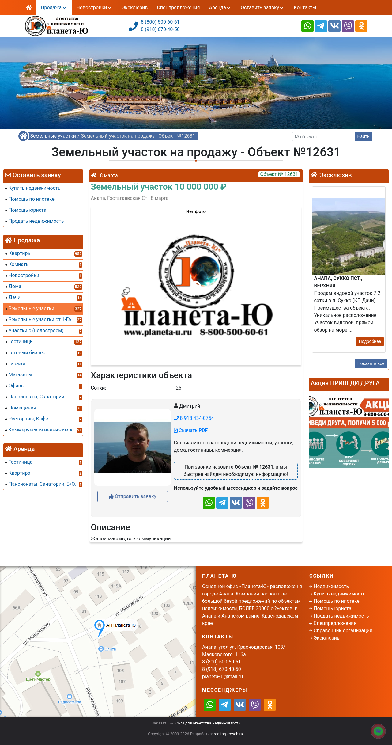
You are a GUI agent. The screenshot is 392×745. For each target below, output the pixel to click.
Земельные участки (53, 136)
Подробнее (370, 341)
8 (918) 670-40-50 (160, 29)
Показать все (370, 363)
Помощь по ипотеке (337, 601)
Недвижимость (331, 586)
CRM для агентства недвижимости (207, 723)
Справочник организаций (343, 630)
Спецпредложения (178, 7)
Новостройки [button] (94, 7)
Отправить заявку (132, 496)
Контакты (305, 7)
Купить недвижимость (339, 594)
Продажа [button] (54, 7)
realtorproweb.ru (228, 734)
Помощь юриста (332, 608)
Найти (363, 136)
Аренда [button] (220, 7)
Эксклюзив (135, 7)
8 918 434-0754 (194, 418)
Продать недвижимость (341, 616)
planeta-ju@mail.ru (222, 676)
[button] (196, 283)
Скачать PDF (191, 430)
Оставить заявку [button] (263, 7)
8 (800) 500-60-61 (160, 22)
